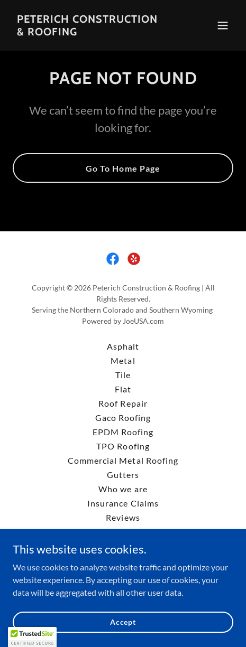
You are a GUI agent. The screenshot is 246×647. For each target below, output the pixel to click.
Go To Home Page (123, 168)
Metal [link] (123, 360)
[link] (90, 32)
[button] (222, 25)
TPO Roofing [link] (122, 446)
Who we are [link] (122, 489)
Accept (123, 621)
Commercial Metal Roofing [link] (123, 460)
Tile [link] (123, 375)
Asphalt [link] (123, 346)
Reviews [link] (123, 517)
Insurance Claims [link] (122, 503)
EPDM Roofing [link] (123, 432)
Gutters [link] (123, 475)
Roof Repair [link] (122, 403)
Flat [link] (123, 389)
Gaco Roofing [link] (123, 417)
